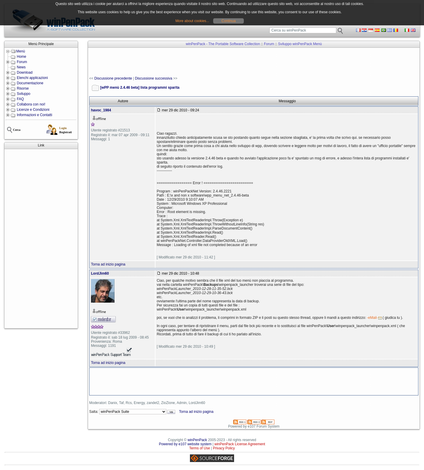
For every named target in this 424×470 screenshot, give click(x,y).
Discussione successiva (153, 78)
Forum (22, 62)
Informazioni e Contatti (34, 115)
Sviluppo (23, 94)
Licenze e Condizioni (33, 110)
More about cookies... (192, 21)
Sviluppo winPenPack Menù (300, 44)
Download (24, 72)
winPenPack (197, 440)
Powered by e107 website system (185, 444)
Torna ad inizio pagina (108, 264)
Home (21, 57)
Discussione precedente (113, 78)
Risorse (23, 88)
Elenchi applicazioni (32, 78)
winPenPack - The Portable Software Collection (223, 44)
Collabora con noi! (31, 104)
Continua (228, 21)
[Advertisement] (41, 238)
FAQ (20, 99)
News (21, 67)
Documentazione (30, 83)
